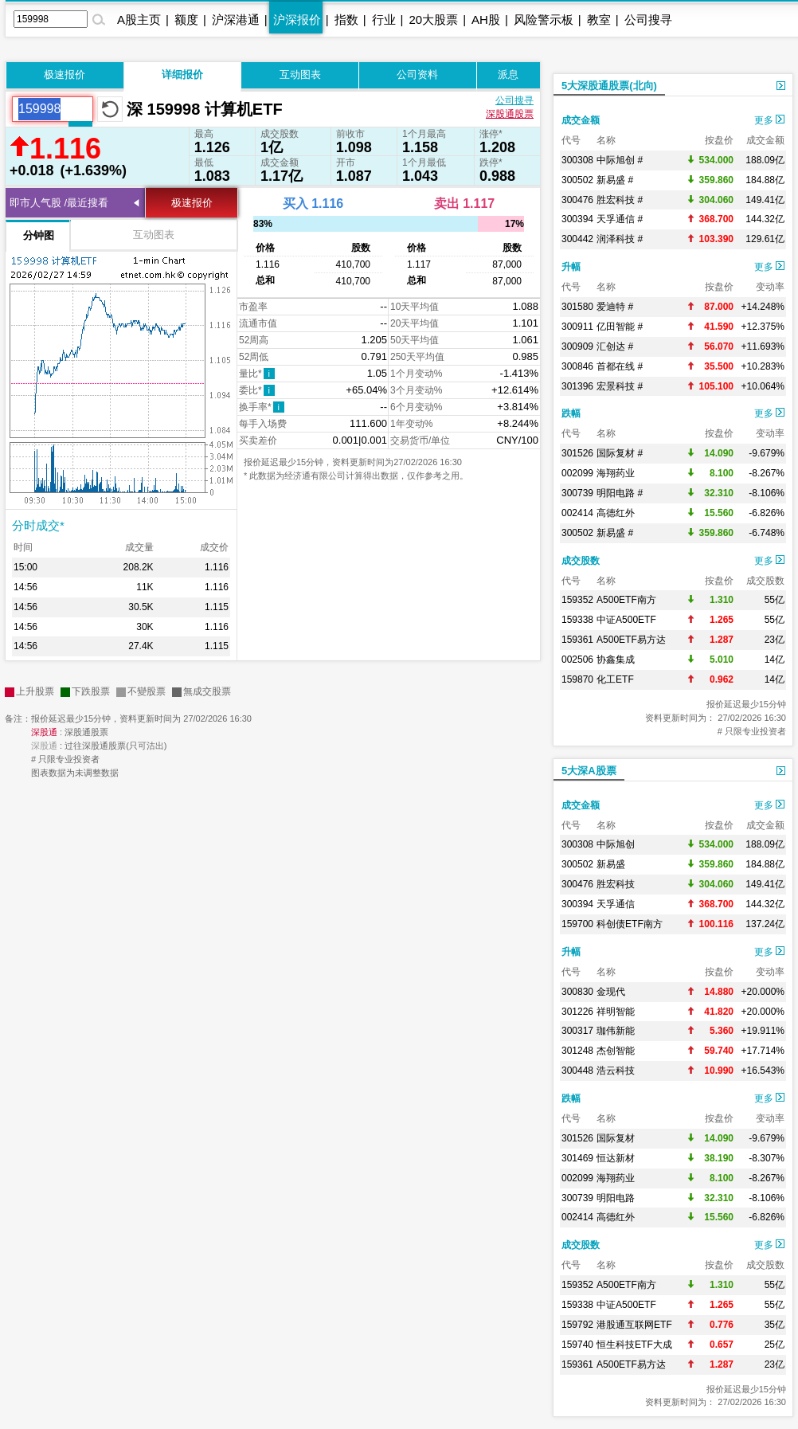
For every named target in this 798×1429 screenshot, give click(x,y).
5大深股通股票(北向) (609, 86)
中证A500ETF (626, 619)
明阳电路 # (620, 493)
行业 (384, 19)
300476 (577, 200)
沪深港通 (236, 19)
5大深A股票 (588, 771)
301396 (577, 386)
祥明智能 (616, 1011)
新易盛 (611, 864)
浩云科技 (616, 1070)
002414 (577, 513)
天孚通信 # (620, 219)
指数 (346, 19)
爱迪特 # (615, 306)
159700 (577, 924)
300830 (577, 991)
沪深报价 (297, 19)
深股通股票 (510, 113)
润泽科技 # (620, 239)
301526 (577, 453)
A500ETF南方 (626, 599)
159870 (577, 679)
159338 (577, 619)
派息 (508, 74)
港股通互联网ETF (634, 1324)
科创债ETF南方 (630, 924)
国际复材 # (620, 453)
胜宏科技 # (620, 200)
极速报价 (64, 74)
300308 (577, 160)
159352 (577, 599)
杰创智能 (616, 1050)
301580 (577, 306)
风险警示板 (543, 19)
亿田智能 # (620, 326)
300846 (577, 366)
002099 (577, 473)
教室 (599, 19)
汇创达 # (615, 346)
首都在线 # (620, 366)
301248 (577, 1050)
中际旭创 (616, 844)
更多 (769, 120)
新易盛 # (615, 180)
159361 (577, 639)
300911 (577, 326)
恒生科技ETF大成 (634, 1344)
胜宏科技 (616, 884)
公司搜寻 (648, 19)
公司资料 (417, 74)
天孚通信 (616, 904)
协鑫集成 (616, 659)
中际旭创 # (620, 160)
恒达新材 (616, 1158)
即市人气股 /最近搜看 (59, 203)
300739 (577, 493)
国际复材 (616, 1138)
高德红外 (616, 513)
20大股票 (433, 19)
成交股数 (580, 560)
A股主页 (139, 19)
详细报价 (182, 74)
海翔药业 (616, 473)
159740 (577, 1344)
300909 (577, 346)
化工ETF (615, 679)
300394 (577, 219)
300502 (577, 180)
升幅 (571, 266)
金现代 (611, 991)
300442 (577, 239)
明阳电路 (616, 1198)
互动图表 (300, 74)
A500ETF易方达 (631, 639)
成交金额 (580, 120)
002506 (577, 659)
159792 (577, 1324)
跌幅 (571, 413)
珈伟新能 (616, 1030)
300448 (577, 1070)
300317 (577, 1030)
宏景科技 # (620, 386)
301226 (577, 1011)
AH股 (485, 19)
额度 (186, 19)
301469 (577, 1158)
